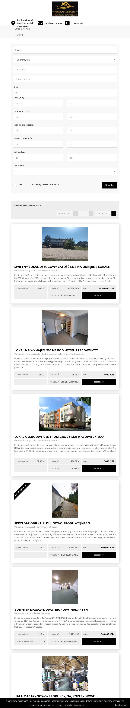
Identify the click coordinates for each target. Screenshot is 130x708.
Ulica (15, 86)
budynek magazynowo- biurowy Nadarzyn (51, 610)
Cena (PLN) (18, 97)
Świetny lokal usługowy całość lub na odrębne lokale (62, 267)
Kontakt (19, 34)
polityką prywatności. (75, 705)
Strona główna (22, 28)
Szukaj (109, 185)
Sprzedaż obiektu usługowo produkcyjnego (52, 523)
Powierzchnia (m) (22, 138)
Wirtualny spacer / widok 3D (45, 184)
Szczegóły (99, 295)
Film (20, 184)
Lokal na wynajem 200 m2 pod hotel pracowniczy (56, 350)
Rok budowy (19, 152)
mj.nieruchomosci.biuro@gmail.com (55, 23)
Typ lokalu (18, 165)
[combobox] (65, 69)
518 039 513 (77, 23)
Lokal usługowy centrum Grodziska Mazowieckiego (59, 437)
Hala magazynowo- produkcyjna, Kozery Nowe (54, 696)
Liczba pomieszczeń (23, 124)
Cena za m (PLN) (21, 111)
